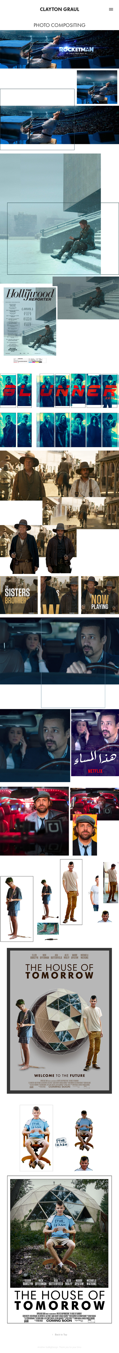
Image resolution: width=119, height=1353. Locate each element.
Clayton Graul (59, 9)
